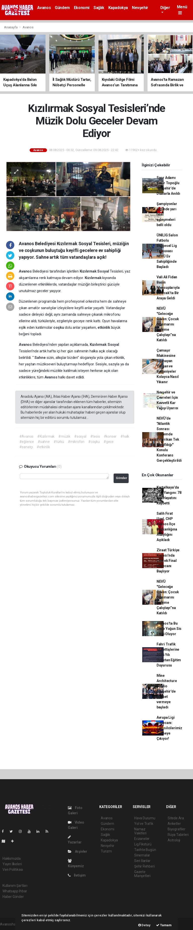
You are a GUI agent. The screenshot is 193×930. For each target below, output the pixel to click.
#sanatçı (26, 447)
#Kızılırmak (46, 436)
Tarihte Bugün (145, 850)
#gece (109, 442)
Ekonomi (81, 7)
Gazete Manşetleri (142, 874)
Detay (144, 925)
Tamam (164, 925)
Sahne (40, 357)
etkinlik (104, 327)
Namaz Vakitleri (140, 831)
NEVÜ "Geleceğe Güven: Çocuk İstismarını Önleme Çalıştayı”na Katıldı (168, 324)
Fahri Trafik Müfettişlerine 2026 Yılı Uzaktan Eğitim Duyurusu (169, 654)
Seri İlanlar (142, 861)
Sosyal (103, 271)
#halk (124, 436)
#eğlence (26, 442)
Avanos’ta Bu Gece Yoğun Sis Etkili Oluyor (169, 628)
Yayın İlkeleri (12, 864)
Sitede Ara (176, 818)
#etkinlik (43, 447)
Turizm (106, 851)
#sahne (44, 442)
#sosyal (80, 436)
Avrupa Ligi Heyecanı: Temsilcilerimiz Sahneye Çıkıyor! (169, 728)
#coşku (94, 442)
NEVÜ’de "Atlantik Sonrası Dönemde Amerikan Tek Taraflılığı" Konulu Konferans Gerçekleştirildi (169, 439)
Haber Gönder (13, 897)
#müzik (64, 436)
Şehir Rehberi (144, 866)
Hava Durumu (144, 818)
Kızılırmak (89, 271)
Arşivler (77, 851)
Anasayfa (11, 27)
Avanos (44, 7)
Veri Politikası (13, 870)
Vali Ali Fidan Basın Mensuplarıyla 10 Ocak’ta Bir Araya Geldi (168, 287)
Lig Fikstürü (143, 844)
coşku (59, 327)
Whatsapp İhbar (15, 891)
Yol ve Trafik (143, 824)
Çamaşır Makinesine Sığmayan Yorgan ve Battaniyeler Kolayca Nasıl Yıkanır (168, 366)
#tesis (95, 436)
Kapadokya (118, 7)
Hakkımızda (12, 858)
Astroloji (174, 840)
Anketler (174, 824)
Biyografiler (176, 829)
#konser (110, 436)
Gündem (62, 7)
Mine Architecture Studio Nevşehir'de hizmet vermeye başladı (167, 691)
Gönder (121, 478)
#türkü (59, 442)
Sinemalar (142, 855)
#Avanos (26, 436)
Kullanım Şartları (15, 886)
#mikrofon (76, 442)
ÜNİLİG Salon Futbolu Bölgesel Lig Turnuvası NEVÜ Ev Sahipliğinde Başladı (167, 251)
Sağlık (98, 7)
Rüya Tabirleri (178, 835)
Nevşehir (140, 7)
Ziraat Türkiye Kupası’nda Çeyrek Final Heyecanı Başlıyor (168, 560)
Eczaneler (142, 839)
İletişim (77, 875)
